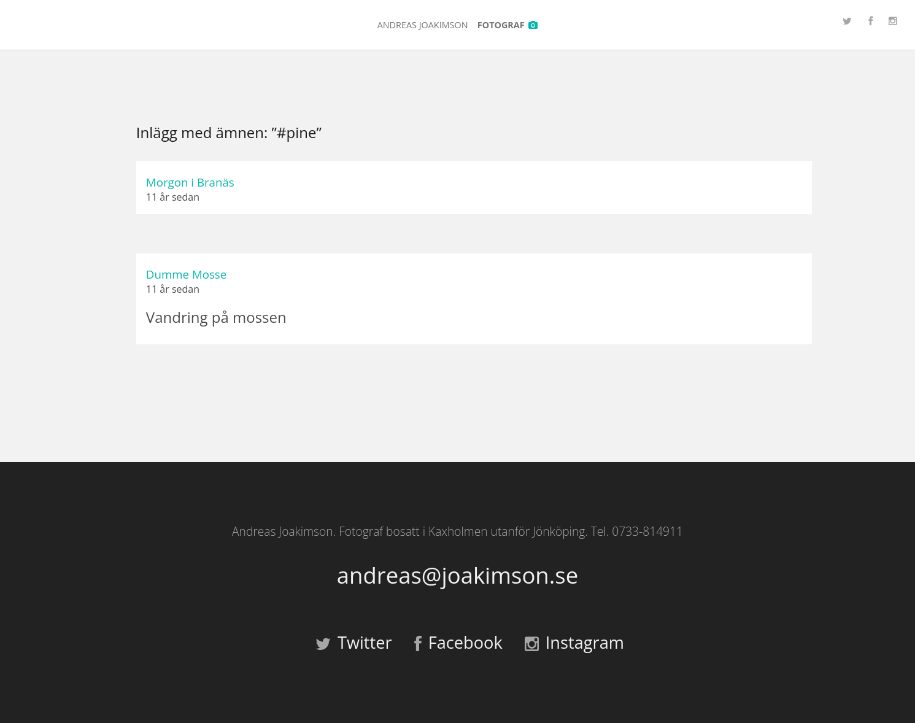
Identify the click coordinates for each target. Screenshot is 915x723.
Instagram (574, 642)
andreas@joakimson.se (457, 575)
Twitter (353, 642)
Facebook (458, 642)
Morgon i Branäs (190, 182)
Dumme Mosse (186, 274)
